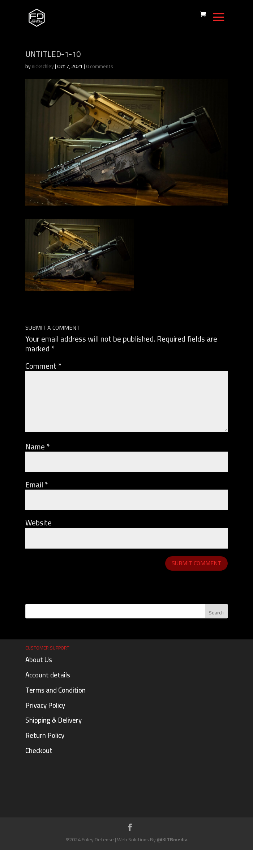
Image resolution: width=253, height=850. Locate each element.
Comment (43, 366)
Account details (47, 674)
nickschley (43, 66)
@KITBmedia (172, 839)
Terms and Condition (55, 690)
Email (36, 485)
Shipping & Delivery (53, 720)
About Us (38, 659)
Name (37, 447)
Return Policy (44, 735)
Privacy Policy (45, 705)
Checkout (38, 750)
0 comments (99, 66)
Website (38, 523)
